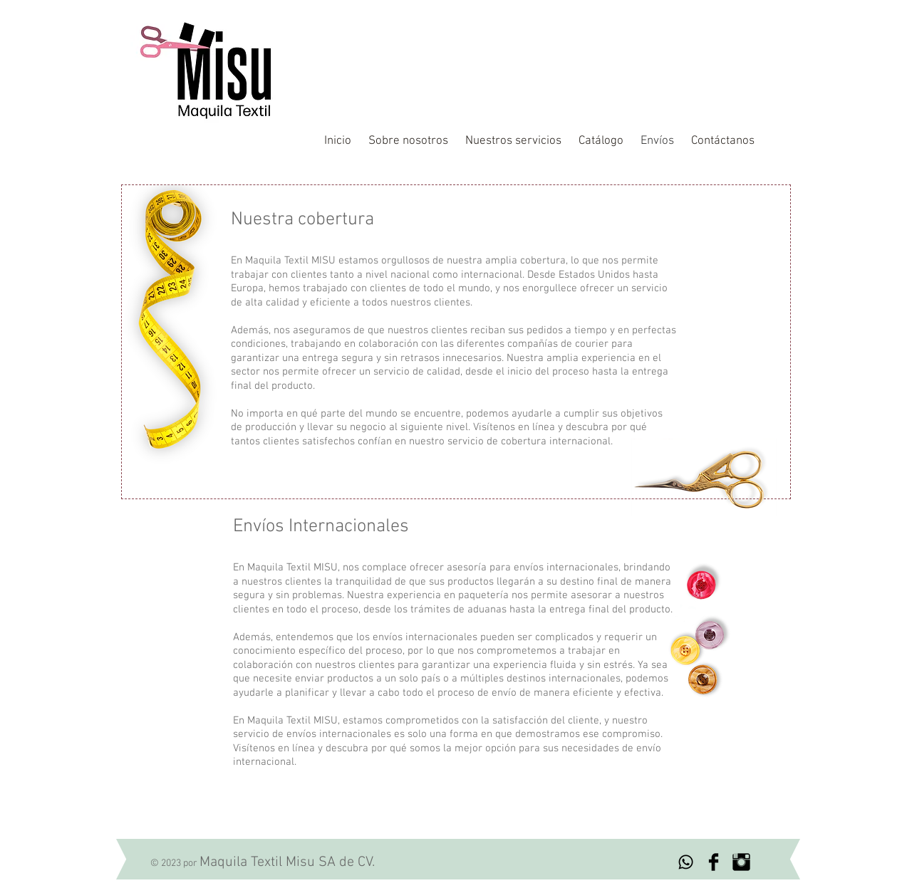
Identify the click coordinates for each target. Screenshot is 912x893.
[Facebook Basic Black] (713, 862)
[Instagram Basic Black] (741, 862)
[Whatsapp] (686, 862)
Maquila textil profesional (500, 39)
